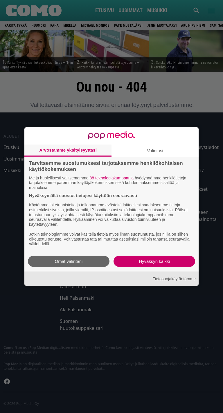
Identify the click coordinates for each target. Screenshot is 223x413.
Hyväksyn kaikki (154, 261)
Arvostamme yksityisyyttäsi (68, 149)
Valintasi (155, 150)
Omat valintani (69, 261)
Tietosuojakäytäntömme (174, 278)
